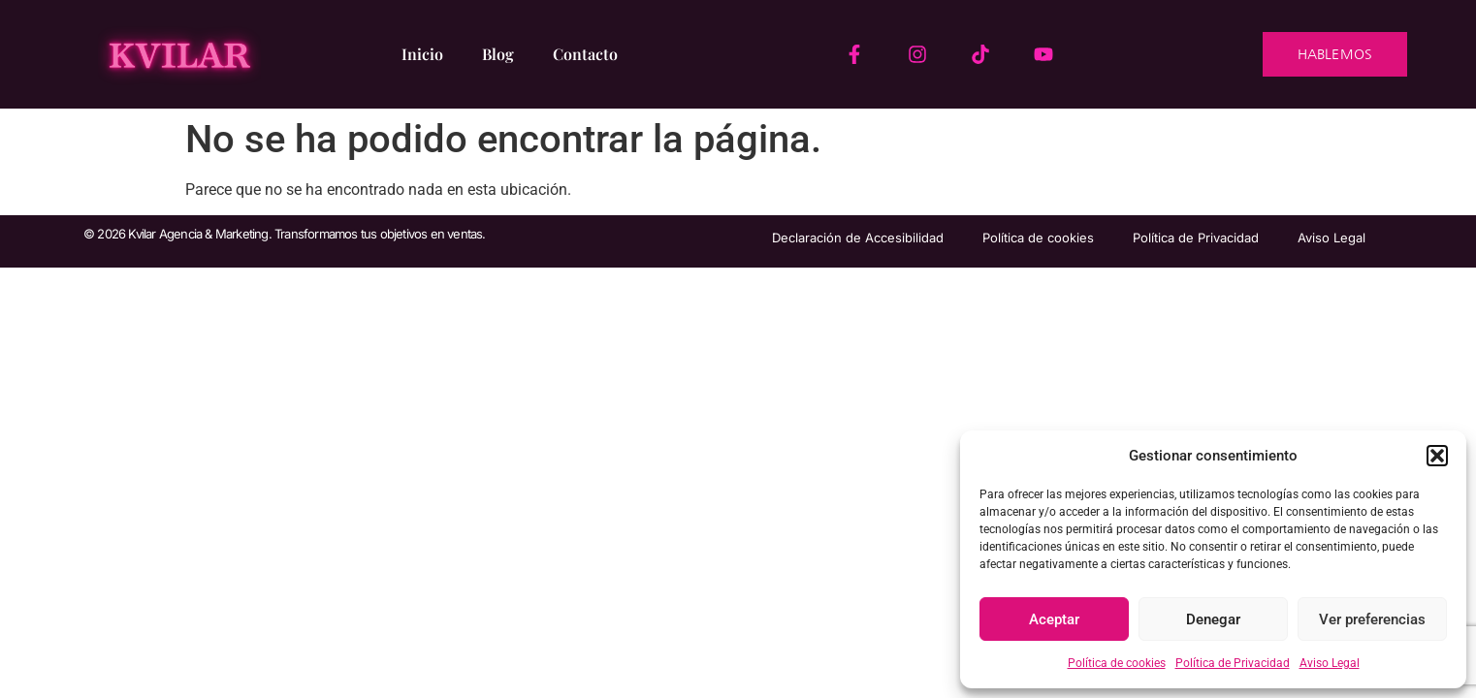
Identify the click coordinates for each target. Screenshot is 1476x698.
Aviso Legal (1330, 663)
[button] (1437, 455)
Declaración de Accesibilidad (858, 237)
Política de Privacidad (1232, 663)
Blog (498, 54)
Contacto (585, 54)
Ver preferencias (1372, 619)
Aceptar (1054, 619)
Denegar (1213, 619)
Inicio (422, 54)
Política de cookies (1117, 663)
